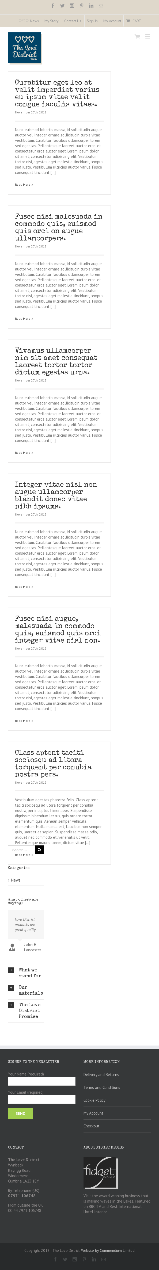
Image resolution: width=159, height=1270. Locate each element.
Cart (136, 20)
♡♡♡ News (28, 20)
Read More (22, 184)
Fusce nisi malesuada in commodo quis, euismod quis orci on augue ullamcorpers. (59, 224)
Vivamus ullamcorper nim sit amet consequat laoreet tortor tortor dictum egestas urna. (56, 354)
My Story (51, 20)
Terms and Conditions (102, 1025)
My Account (112, 20)
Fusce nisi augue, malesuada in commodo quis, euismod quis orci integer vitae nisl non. (58, 615)
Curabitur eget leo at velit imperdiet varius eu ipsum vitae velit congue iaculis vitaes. (57, 94)
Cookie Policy (94, 1038)
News (16, 828)
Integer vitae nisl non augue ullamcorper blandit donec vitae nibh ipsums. (56, 485)
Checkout (92, 1063)
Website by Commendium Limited (108, 1188)
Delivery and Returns (101, 1012)
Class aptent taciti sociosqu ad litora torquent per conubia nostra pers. (53, 745)
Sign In (92, 20)
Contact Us (72, 20)
